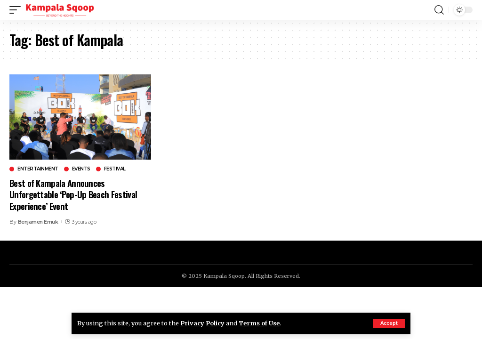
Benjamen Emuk (38, 221)
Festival (115, 169)
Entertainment (37, 169)
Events (81, 169)
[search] (439, 10)
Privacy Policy (202, 323)
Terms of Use (259, 323)
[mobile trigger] (17, 10)
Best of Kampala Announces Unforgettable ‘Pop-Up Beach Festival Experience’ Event (73, 194)
